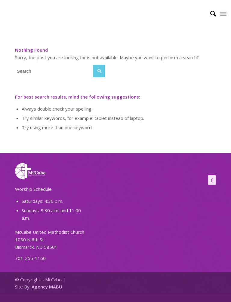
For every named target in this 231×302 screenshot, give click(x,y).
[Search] (210, 13)
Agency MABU (47, 287)
